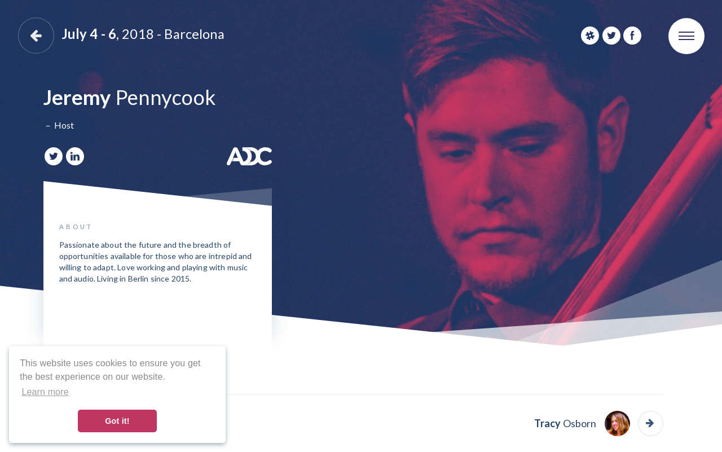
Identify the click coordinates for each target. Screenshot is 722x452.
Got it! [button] (117, 420)
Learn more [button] (44, 392)
